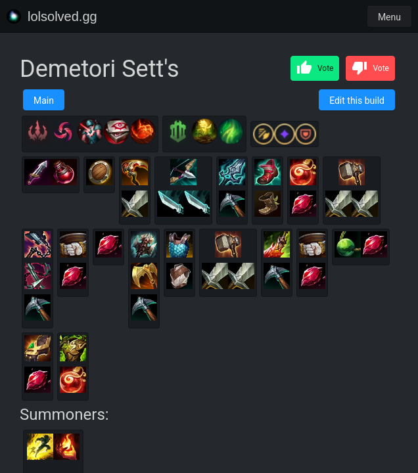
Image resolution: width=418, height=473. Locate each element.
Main (44, 100)
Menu (389, 17)
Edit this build (356, 100)
